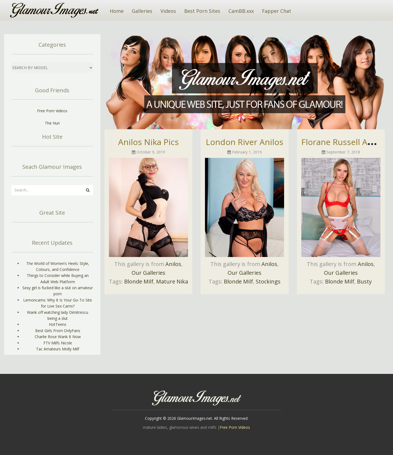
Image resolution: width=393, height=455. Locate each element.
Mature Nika (172, 281)
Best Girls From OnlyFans (57, 330)
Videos (168, 11)
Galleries (142, 11)
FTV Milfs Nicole (57, 342)
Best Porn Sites (202, 11)
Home (117, 11)
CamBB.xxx (241, 11)
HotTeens (57, 324)
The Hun (52, 123)
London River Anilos (244, 141)
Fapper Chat (276, 11)
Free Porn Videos (52, 110)
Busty (364, 281)
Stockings (268, 281)
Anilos (173, 264)
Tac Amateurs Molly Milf (57, 348)
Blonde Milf (138, 281)
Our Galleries (148, 272)
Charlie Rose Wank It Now (58, 336)
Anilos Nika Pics (148, 141)
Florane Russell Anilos (343, 141)
